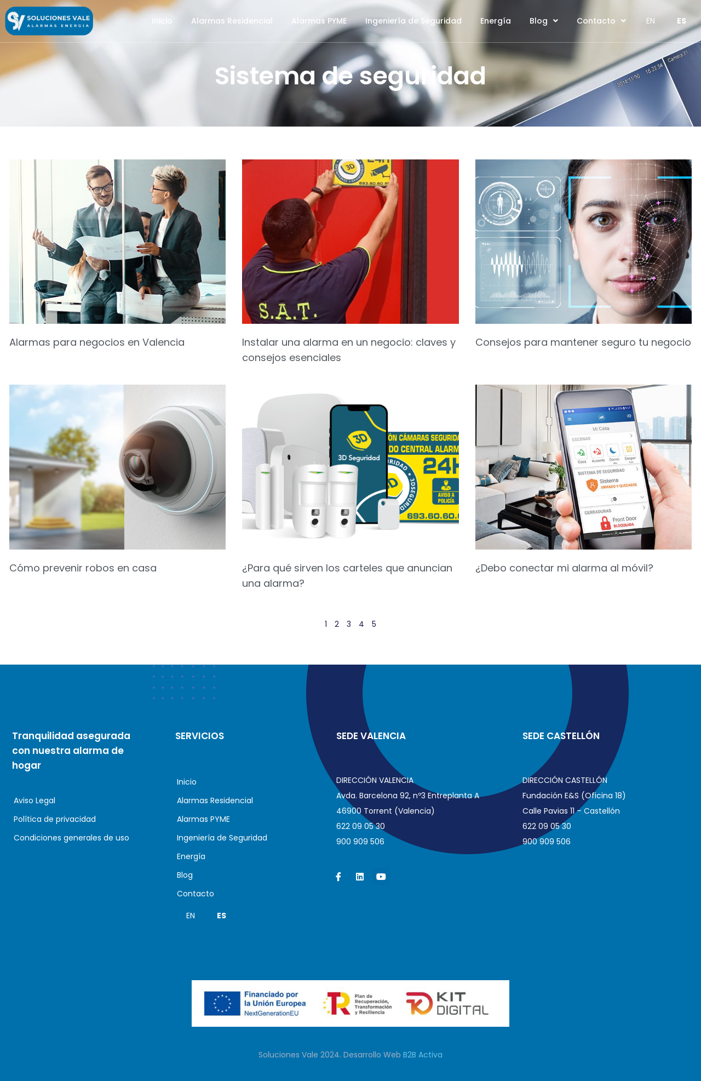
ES (681, 20)
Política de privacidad (55, 819)
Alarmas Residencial (232, 20)
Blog (544, 21)
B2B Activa (423, 1054)
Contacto (601, 21)
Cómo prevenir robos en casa (83, 568)
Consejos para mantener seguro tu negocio (583, 342)
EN (650, 20)
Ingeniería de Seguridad (413, 20)
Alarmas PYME (319, 20)
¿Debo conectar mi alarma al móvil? (564, 568)
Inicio (162, 20)
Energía (495, 20)
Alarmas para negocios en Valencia (97, 342)
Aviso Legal (34, 800)
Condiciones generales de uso (71, 837)
